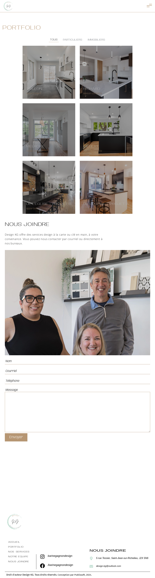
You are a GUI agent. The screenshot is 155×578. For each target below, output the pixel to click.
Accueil (14, 542)
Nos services (18, 552)
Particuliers (72, 39)
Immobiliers (96, 39)
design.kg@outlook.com (109, 566)
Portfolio (15, 547)
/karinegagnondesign (60, 564)
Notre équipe (18, 557)
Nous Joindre (18, 561)
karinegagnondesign (60, 556)
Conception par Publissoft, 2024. (75, 574)
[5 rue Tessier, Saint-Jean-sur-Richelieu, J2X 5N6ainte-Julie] (77, 479)
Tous (54, 39)
